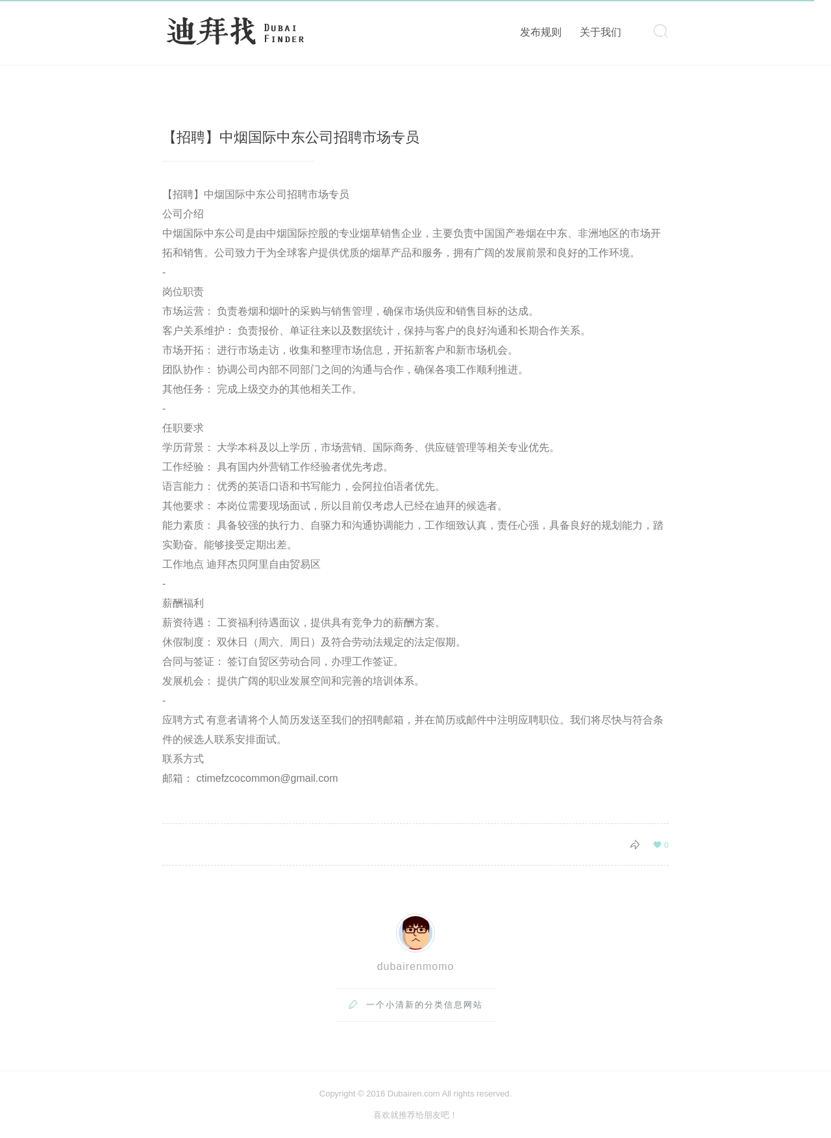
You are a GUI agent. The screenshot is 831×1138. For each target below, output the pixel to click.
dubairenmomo (415, 966)
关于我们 (600, 32)
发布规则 (541, 32)
